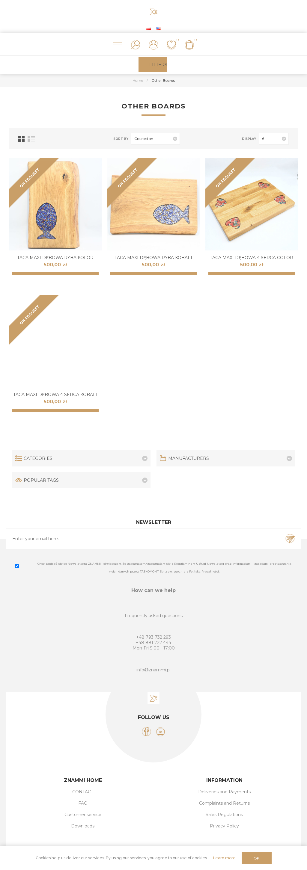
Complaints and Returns (224, 803)
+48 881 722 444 (153, 642)
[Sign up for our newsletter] (143, 538)
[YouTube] (160, 731)
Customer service (82, 814)
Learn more (224, 858)
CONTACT (82, 792)
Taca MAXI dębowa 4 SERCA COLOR (251, 257)
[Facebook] (146, 731)
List (31, 139)
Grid (21, 139)
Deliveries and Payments (224, 792)
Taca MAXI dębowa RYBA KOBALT (153, 257)
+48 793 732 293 (153, 637)
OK (256, 858)
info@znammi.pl (153, 670)
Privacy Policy (224, 826)
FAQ (83, 803)
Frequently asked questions (154, 615)
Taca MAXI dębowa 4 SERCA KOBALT (55, 394)
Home (138, 80)
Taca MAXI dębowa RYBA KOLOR (55, 257)
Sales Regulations (224, 814)
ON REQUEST (29, 177)
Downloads (82, 826)
